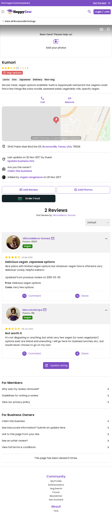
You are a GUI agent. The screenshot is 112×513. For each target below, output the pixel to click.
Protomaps (45, 138)
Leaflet (35, 138)
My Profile (56, 481)
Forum (56, 492)
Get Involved (56, 499)
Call (42, 102)
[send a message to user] (53, 238)
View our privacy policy (56, 402)
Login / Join (102, 11)
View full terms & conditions (56, 447)
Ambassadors (56, 484)
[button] (56, 120)
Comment (31, 296)
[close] (109, 3)
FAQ (56, 510)
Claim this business (19, 171)
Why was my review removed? (56, 389)
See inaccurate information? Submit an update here (56, 428)
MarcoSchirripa (32, 310)
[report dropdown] (106, 239)
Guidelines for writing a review (56, 395)
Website (69, 102)
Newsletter (56, 495)
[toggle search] (89, 12)
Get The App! (99, 3)
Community (56, 476)
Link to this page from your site (56, 434)
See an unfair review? (56, 441)
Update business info (20, 161)
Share (82, 296)
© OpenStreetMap (59, 138)
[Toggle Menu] (3, 11)
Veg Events (56, 488)
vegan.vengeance (31, 177)
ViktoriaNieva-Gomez (64, 215)
